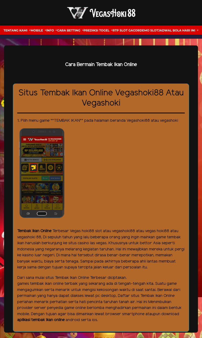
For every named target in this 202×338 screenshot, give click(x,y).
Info (50, 30)
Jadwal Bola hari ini (177, 30)
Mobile (37, 30)
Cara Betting (69, 30)
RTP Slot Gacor (126, 30)
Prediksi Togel (97, 30)
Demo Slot (149, 30)
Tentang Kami (15, 30)
